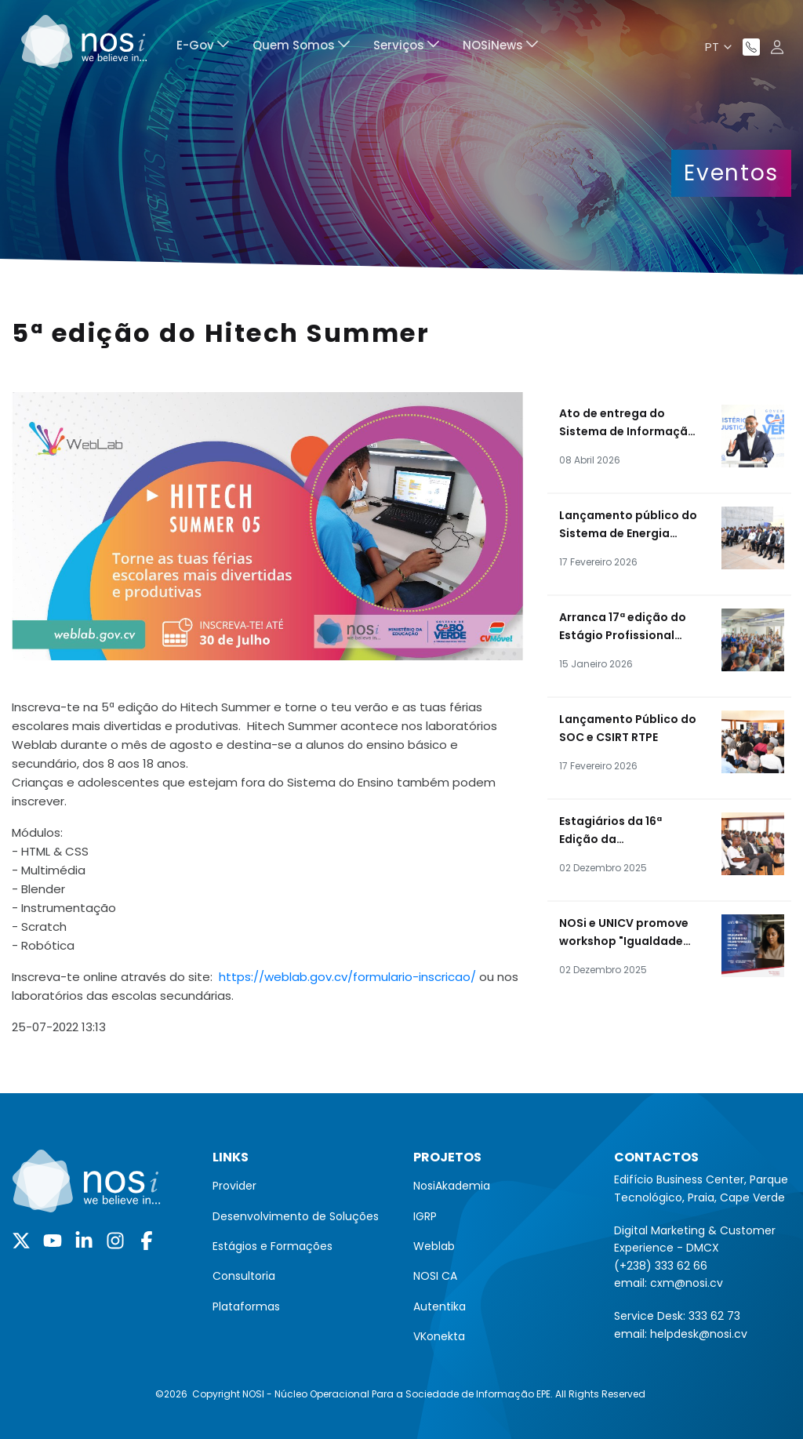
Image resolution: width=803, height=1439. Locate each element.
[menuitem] (203, 47)
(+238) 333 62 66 (660, 1266)
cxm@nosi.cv (686, 1283)
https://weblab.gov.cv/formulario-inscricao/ (347, 976)
